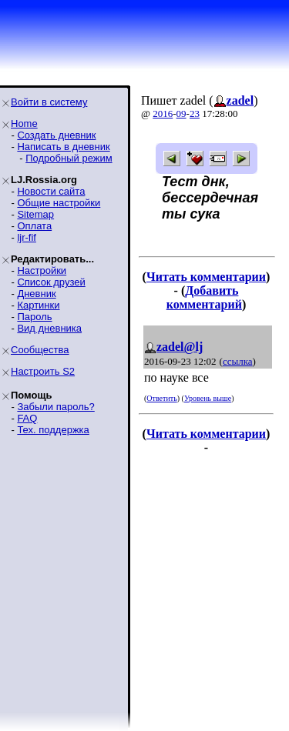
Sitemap (35, 214)
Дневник (36, 293)
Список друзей (51, 282)
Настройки (41, 270)
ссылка (238, 361)
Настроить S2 (43, 371)
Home (24, 123)
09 (181, 113)
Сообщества (40, 349)
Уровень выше (207, 398)
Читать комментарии (206, 276)
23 (195, 113)
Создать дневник (56, 135)
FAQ (27, 418)
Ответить (161, 398)
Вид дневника (49, 328)
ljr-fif (26, 237)
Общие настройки (58, 203)
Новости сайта (51, 191)
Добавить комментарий (204, 297)
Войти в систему (49, 102)
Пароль (34, 316)
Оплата (34, 226)
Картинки (38, 305)
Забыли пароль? (55, 406)
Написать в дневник (63, 146)
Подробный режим (68, 158)
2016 (163, 113)
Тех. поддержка (53, 430)
